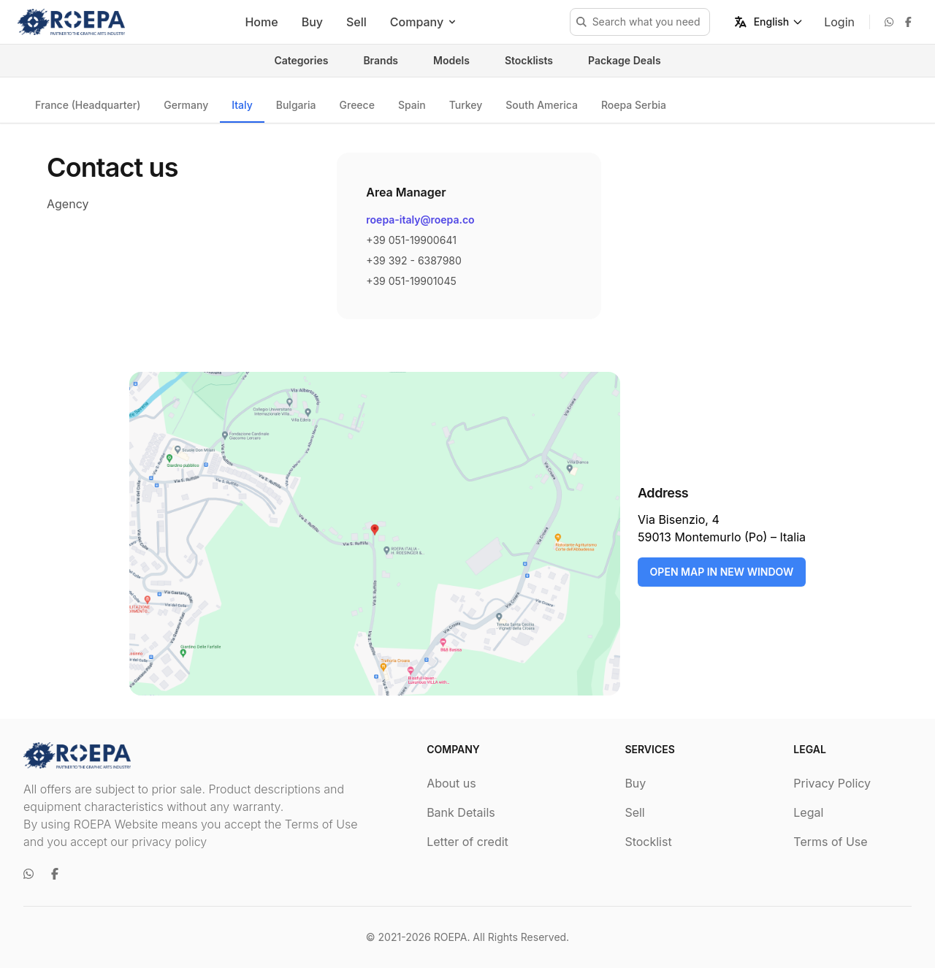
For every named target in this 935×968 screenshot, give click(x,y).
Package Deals (624, 60)
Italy (242, 105)
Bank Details (461, 812)
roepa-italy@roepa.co (420, 219)
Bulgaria (296, 105)
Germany (186, 105)
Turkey (466, 105)
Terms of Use (830, 841)
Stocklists (529, 60)
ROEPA (451, 937)
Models (451, 60)
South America (541, 105)
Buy (312, 22)
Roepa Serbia (633, 105)
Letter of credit (467, 841)
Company (424, 22)
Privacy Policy (832, 783)
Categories (301, 60)
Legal (808, 812)
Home (261, 22)
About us (451, 783)
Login (839, 22)
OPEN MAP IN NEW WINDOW (722, 571)
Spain (412, 105)
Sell (356, 22)
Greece (357, 105)
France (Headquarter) (87, 105)
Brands (380, 60)
